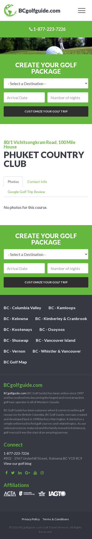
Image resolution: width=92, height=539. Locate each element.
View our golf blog (17, 463)
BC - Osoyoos (52, 329)
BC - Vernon (14, 351)
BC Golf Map (15, 361)
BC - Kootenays (18, 329)
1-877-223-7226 (47, 29)
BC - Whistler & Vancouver (57, 351)
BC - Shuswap (16, 340)
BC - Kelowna (16, 318)
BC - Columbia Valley (22, 307)
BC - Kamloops (62, 307)
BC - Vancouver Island (55, 340)
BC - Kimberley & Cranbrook (61, 318)
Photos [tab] (13, 182)
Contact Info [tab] (37, 182)
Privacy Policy (31, 519)
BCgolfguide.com (15, 393)
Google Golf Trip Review (26, 192)
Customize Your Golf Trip (46, 111)
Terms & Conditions (56, 519)
